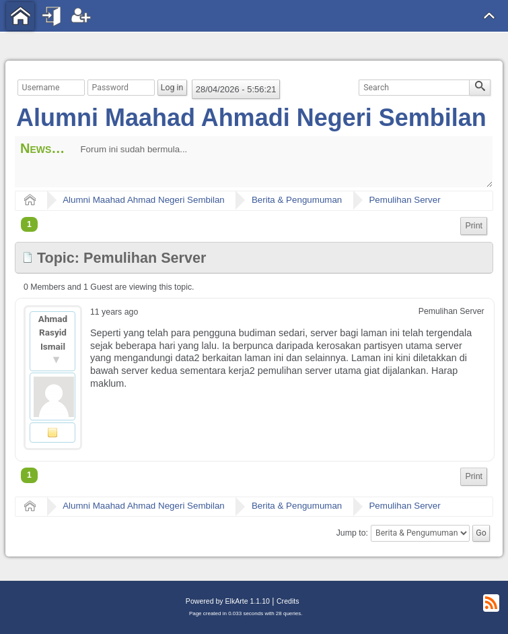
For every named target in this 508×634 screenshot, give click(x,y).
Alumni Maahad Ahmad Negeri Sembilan (144, 200)
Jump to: (352, 533)
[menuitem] (473, 226)
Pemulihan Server (404, 200)
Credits (288, 601)
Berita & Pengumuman (297, 200)
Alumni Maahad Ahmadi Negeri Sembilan (251, 117)
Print (473, 225)
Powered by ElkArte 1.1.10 (228, 601)
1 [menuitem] (29, 224)
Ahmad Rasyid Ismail (52, 332)
